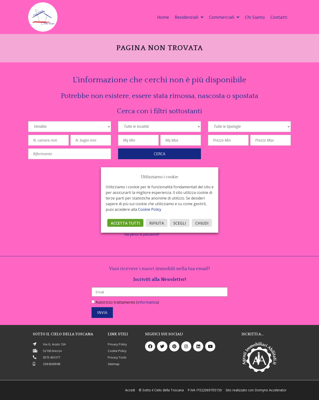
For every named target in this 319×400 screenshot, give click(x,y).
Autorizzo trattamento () (127, 302)
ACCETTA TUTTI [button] (125, 223)
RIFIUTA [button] (156, 223)
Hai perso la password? (141, 234)
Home (163, 17)
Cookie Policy (149, 209)
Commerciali (224, 17)
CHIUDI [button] (201, 223)
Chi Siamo (255, 17)
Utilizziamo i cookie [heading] (159, 177)
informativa (147, 302)
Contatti (278, 17)
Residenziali (189, 17)
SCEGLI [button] (179, 223)
